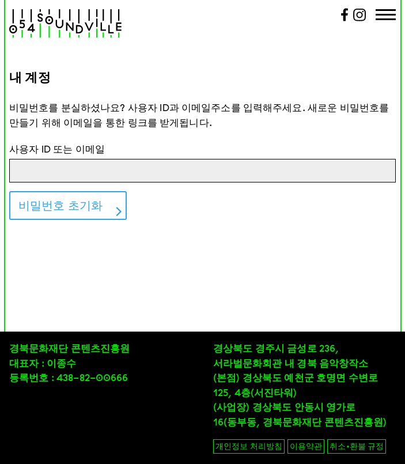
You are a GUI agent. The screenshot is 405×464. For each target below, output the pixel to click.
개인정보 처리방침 (248, 446)
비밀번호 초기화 (60, 205)
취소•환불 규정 (357, 446)
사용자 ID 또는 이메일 (57, 149)
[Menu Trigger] (386, 16)
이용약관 (306, 446)
